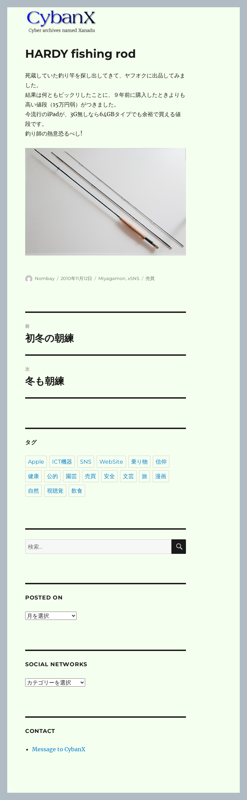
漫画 (160, 476)
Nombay (45, 278)
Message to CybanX (58, 749)
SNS (85, 461)
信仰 (161, 461)
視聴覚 (55, 490)
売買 (150, 278)
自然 (33, 490)
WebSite (111, 461)
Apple (36, 461)
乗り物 (139, 461)
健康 (33, 476)
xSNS (133, 278)
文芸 (128, 476)
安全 (109, 476)
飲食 (76, 490)
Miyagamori (112, 278)
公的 (52, 476)
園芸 (71, 476)
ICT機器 (62, 461)
